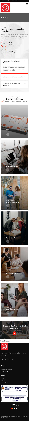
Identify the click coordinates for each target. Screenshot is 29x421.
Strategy (11, 164)
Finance (7, 200)
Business (8, 129)
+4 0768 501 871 (4, 371)
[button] (14, 61)
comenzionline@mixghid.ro (6, 369)
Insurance (12, 200)
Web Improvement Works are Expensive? (13, 77)
